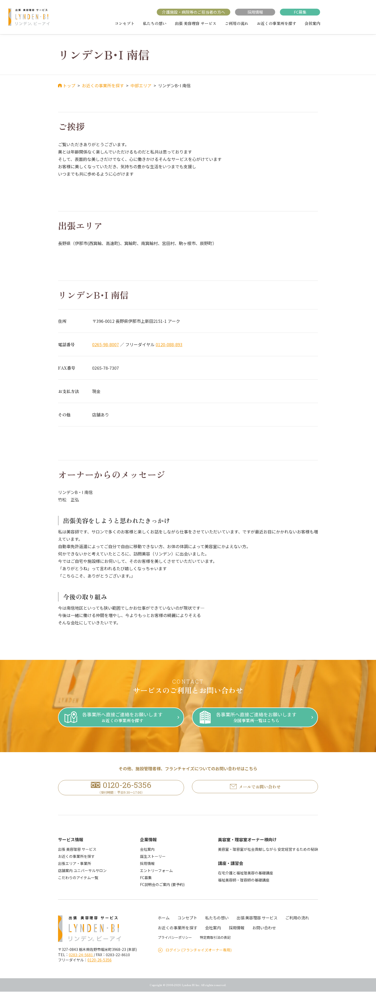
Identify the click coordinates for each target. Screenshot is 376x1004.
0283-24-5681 (81, 967)
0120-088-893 (169, 344)
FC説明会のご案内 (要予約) (162, 896)
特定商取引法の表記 (215, 949)
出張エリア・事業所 (74, 875)
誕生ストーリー (153, 868)
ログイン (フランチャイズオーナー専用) (199, 962)
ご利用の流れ (236, 23)
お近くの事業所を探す (276, 23)
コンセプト (124, 23)
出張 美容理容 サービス (195, 23)
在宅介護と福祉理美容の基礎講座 (245, 885)
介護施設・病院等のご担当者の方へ (193, 12)
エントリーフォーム (156, 882)
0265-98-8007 (105, 344)
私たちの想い (154, 23)
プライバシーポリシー (175, 949)
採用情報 (255, 12)
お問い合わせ (264, 940)
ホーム (164, 930)
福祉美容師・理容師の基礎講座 (243, 892)
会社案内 (312, 23)
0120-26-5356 (99, 972)
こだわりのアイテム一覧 (78, 889)
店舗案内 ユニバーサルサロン (82, 882)
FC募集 (300, 12)
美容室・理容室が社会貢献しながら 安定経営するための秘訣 (268, 861)
